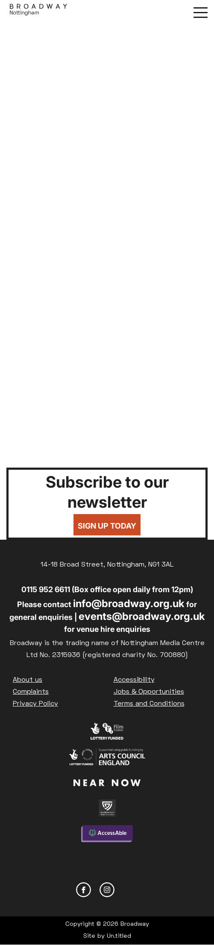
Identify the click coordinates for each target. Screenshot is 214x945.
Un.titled (119, 936)
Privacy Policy (35, 704)
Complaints (31, 692)
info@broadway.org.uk (129, 603)
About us (27, 680)
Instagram (107, 889)
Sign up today (107, 525)
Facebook (83, 889)
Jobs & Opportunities (149, 692)
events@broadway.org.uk (142, 616)
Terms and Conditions (149, 704)
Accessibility (134, 680)
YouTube (130, 889)
